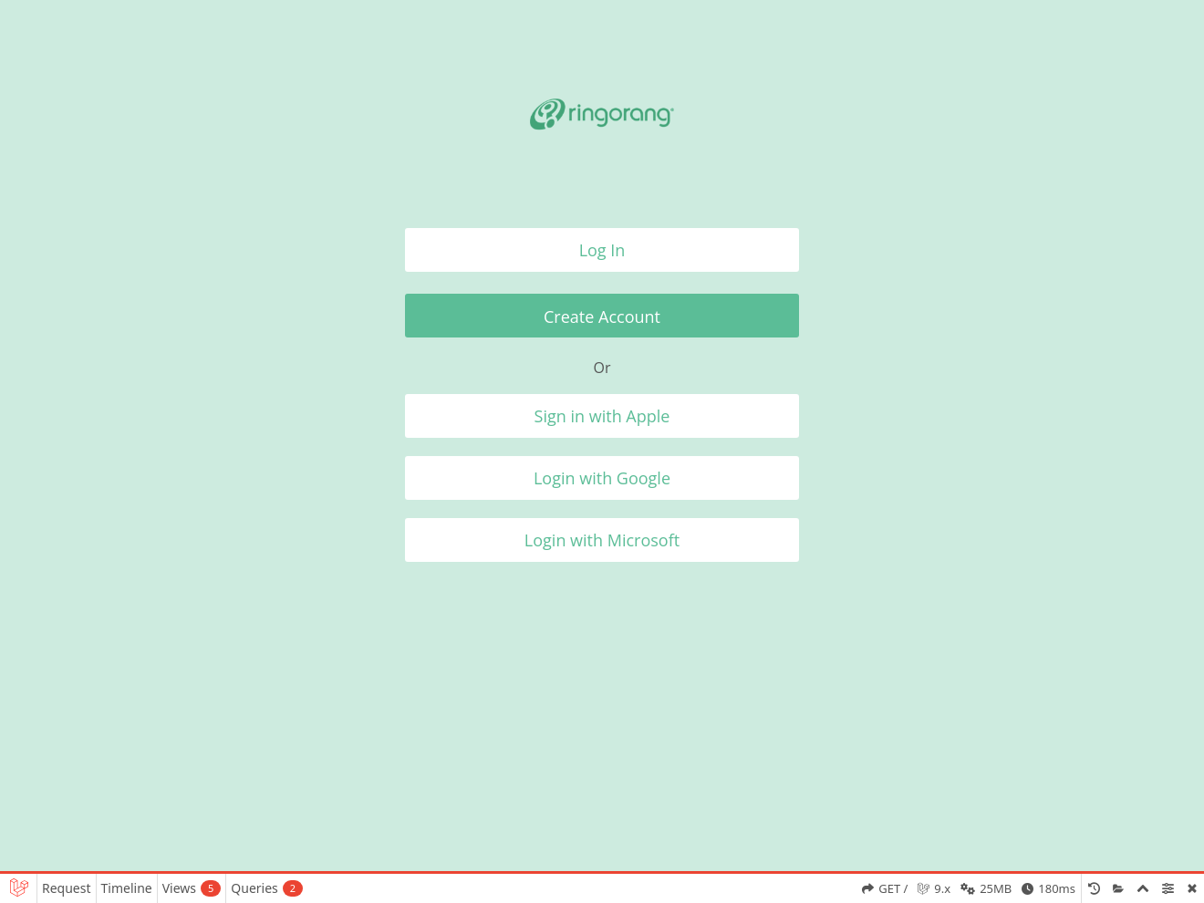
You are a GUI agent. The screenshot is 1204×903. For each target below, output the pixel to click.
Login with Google (602, 478)
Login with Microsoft (602, 540)
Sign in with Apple (602, 416)
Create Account (602, 316)
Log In (602, 250)
